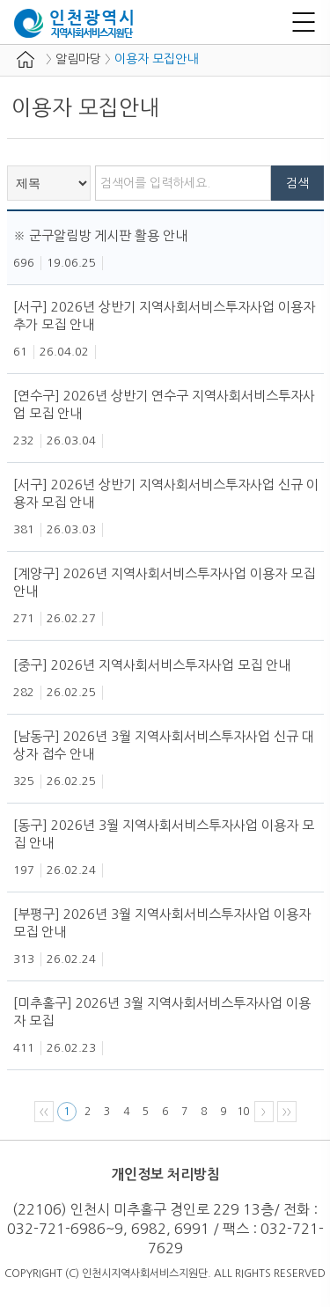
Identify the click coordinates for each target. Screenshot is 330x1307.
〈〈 (44, 1111)
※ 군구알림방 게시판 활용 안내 (100, 235)
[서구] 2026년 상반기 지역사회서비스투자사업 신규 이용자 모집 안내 (166, 493)
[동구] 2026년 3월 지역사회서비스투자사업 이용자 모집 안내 (163, 834)
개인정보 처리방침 (165, 1174)
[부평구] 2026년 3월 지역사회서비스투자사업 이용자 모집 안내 (162, 922)
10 (243, 1111)
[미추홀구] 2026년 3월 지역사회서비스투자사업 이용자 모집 (162, 1011)
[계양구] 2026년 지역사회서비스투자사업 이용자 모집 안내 (164, 582)
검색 (297, 183)
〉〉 (286, 1111)
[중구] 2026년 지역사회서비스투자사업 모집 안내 (151, 665)
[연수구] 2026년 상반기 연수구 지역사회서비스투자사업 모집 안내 (164, 404)
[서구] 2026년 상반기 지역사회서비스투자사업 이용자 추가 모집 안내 (164, 315)
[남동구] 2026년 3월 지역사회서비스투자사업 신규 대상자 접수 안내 (163, 745)
